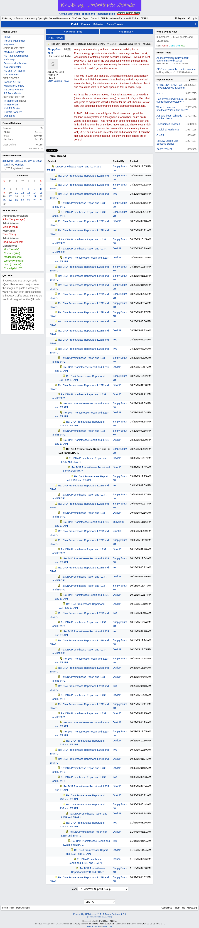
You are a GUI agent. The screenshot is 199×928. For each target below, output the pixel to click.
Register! (9, 44)
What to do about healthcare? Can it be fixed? (172, 108)
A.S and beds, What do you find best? (169, 117)
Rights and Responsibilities (98, 13)
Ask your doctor (12, 67)
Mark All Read (23, 908)
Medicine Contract (14, 52)
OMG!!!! (160, 135)
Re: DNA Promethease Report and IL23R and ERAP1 (78, 44)
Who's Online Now (166, 31)
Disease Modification (15, 63)
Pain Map (9, 59)
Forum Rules (8, 908)
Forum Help (179, 908)
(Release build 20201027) (99, 916)
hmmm (160, 93)
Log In (192, 18)
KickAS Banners (13, 112)
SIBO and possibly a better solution (176, 69)
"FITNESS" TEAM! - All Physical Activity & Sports (170, 86)
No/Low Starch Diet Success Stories (167, 142)
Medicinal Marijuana (167, 129)
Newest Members (12, 155)
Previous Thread (72, 32)
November (22, 175)
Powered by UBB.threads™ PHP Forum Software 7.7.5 (99, 914)
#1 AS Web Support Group (84, 18)
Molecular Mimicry (14, 85)
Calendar (98, 24)
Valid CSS (107, 926)
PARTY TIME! (164, 149)
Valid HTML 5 (93, 926)
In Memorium (11, 100)
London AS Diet (12, 82)
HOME (7, 37)
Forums (19, 18)
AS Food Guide (12, 93)
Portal (74, 24)
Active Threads (115, 24)
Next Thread (126, 32)
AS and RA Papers (14, 70)
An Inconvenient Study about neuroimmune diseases (172, 59)
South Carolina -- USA (58, 81)
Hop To (74, 889)
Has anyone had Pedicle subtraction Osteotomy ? (170, 100)
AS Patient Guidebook (16, 55)
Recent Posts (163, 52)
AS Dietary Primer (14, 89)
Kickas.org (7, 18)
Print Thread (55, 37)
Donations (9, 115)
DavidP (112, 44)
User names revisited (168, 124)
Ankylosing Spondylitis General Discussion (47, 18)
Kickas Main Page (69, 13)
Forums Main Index (14, 40)
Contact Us (166, 908)
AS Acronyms (11, 74)
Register (180, 18)
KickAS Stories (12, 108)
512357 (147, 44)
